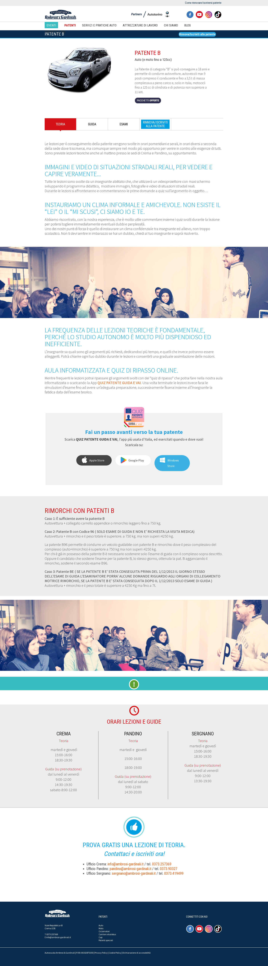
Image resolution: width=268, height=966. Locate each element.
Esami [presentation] (124, 124)
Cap (100, 937)
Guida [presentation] (92, 124)
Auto (101, 925)
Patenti (70, 25)
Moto (101, 928)
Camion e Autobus (107, 934)
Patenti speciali (106, 940)
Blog (187, 25)
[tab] (60, 125)
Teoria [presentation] (60, 124)
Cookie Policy (115, 952)
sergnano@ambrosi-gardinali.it (134, 873)
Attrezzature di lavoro (140, 25)
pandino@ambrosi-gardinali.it (130, 868)
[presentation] (155, 124)
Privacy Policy (101, 952)
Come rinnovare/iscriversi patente (203, 2)
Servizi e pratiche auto (99, 25)
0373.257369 (161, 864)
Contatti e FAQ (55, 31)
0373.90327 (168, 868)
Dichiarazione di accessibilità (136, 952)
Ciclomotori (104, 931)
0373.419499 (174, 873)
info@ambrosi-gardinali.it (125, 864)
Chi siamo (171, 25)
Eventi (51, 25)
